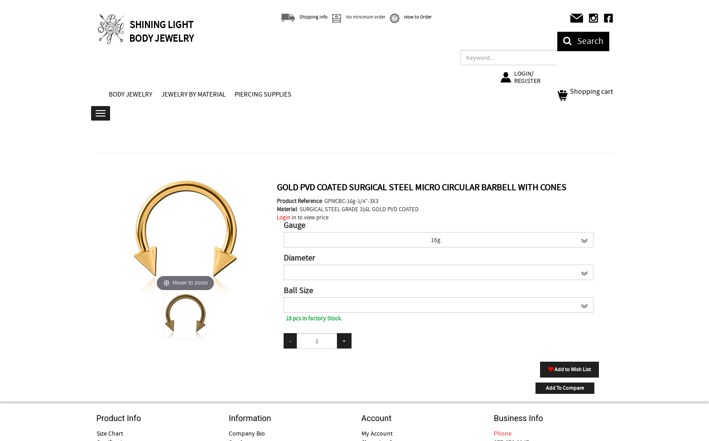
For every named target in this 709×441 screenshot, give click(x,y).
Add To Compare (565, 388)
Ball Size (298, 291)
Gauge (294, 226)
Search (583, 41)
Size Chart (109, 433)
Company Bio (247, 433)
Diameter (299, 258)
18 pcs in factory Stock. (314, 318)
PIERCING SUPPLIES (263, 94)
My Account (377, 433)
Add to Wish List (569, 369)
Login (283, 217)
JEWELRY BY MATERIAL (193, 94)
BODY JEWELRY (130, 94)
